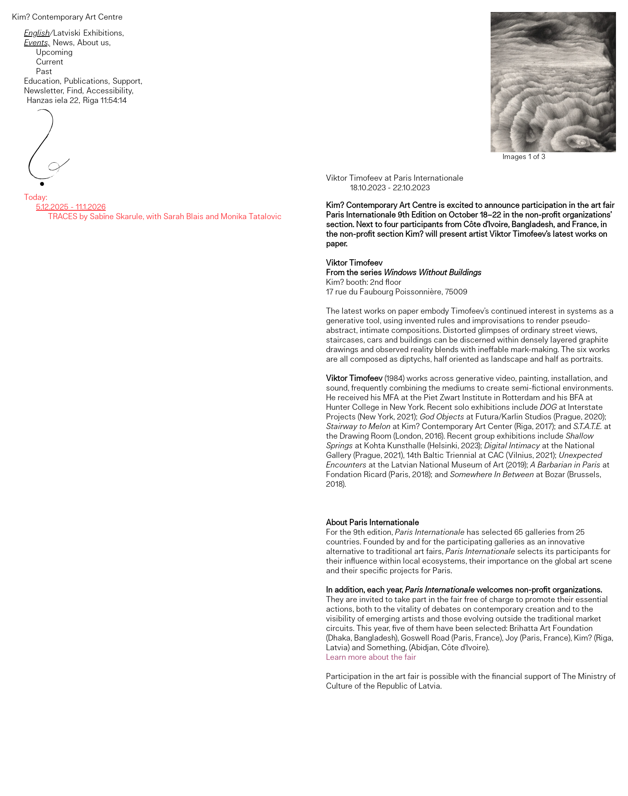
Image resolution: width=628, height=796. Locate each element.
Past (44, 71)
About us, (94, 42)
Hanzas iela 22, (52, 100)
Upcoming (54, 52)
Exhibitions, (103, 33)
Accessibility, (110, 90)
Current (49, 61)
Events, (37, 42)
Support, (127, 81)
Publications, (87, 81)
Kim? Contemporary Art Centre (67, 17)
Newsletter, (44, 90)
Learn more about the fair (371, 657)
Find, (75, 90)
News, (63, 42)
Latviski (67, 33)
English (37, 33)
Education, (42, 81)
